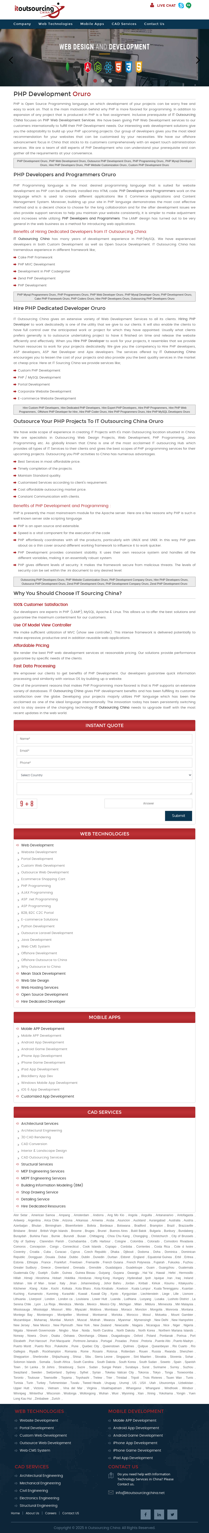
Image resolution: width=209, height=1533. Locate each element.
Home (15, 1513)
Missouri (56, 1309)
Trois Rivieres (152, 1377)
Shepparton (21, 1356)
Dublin (85, 1257)
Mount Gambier (182, 1315)
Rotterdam (128, 1351)
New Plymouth (63, 1325)
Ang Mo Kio (115, 1215)
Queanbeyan (160, 1346)
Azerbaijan (20, 1225)
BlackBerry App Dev (37, 1076)
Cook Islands (92, 1246)
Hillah (17, 1278)
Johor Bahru (112, 1283)
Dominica (171, 1252)
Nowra (31, 1336)
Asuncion (123, 1220)
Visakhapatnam (111, 1388)
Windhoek (171, 1388)
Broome (76, 1231)
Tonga (169, 1372)
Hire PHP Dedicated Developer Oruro (59, 308)
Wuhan (103, 1393)
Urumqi (124, 1383)
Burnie (55, 1236)
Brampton (156, 1225)
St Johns (48, 1367)
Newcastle (121, 1325)
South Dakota (106, 1362)
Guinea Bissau (85, 1273)
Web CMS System (35, 946)
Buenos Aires (119, 1231)
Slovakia (160, 1356)
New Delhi (161, 1320)
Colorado (153, 1241)
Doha (157, 1252)
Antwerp (18, 1220)
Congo (54, 1246)
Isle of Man (35, 1283)
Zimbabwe (41, 1398)
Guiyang (104, 1273)
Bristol (33, 1231)
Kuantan (187, 1288)
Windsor (187, 1388)
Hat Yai (148, 1273)
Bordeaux (106, 1225)
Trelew (97, 1377)
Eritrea (188, 1257)
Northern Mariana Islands (176, 1330)
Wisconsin (53, 1393)
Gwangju (133, 1273)
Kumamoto (35, 1294)
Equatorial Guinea (160, 1257)
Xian (141, 1393)
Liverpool (35, 1299)
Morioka (116, 1315)
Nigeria (188, 1325)
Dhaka (114, 1252)
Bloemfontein (74, 1225)
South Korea (127, 1362)
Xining (151, 1393)
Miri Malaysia (184, 1304)
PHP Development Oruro (32, 161)
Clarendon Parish (52, 1241)
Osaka (55, 1336)
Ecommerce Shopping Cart (43, 879)
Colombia (136, 1241)
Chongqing (140, 1236)
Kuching (18, 1294)
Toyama (66, 1377)
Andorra (98, 1215)
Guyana (118, 1273)
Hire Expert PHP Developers (119, 407)
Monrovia (172, 1309)
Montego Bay (22, 1315)
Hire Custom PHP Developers (41, 407)
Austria (188, 1220)
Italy (62, 1283)
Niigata (18, 1330)
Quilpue (143, 1346)
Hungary (118, 1278)
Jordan (129, 1283)
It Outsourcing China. (103, 1528)
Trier (109, 1377)
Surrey (174, 1367)
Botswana (123, 1225)
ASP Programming (36, 906)
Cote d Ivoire (183, 1246)
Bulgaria (155, 1231)
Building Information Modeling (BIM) (52, 1185)
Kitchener (19, 1288)
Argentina (34, 1220)
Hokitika (70, 1278)
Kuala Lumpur (140, 1288)
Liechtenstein (149, 1294)
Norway (18, 1336)
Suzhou (188, 1367)
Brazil (171, 1225)
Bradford (140, 1225)
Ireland (188, 1278)
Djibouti (128, 1252)
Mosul (147, 1315)
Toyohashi (82, 1377)
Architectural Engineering (41, 1130)
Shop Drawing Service (39, 1192)
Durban (112, 1257)
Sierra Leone (103, 1356)
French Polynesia (138, 1262)
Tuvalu (74, 1383)
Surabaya (131, 1367)
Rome (85, 1351)
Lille (176, 1294)
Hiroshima (42, 1278)
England (138, 1257)
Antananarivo (164, 1215)
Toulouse (33, 1377)
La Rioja (49, 1304)
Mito (69, 1309)
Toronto (18, 1377)
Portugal (106, 1341)
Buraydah (19, 1236)
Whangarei (153, 1388)
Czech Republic (95, 1252)
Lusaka (159, 1299)
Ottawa (102, 1336)
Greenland (62, 1267)
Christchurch (159, 1236)
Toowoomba (185, 1372)
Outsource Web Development (45, 872)
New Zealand (102, 1325)
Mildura (150, 1304)
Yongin (180, 1393)
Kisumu (169, 1283)
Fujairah (159, 1262)
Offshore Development (39, 953)
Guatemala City (23, 1273)
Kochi (55, 1288)
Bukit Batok (138, 1231)
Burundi (69, 1236)
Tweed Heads (92, 1383)
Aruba (110, 1220)
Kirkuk (156, 1283)
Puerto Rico (43, 1346)
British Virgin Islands (54, 1231)
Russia (156, 1351)
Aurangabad (157, 1220)
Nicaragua (153, 1325)
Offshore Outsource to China (44, 960)
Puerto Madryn (183, 1341)
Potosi (134, 1341)
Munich (69, 1320)
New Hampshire (182, 1320)
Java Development (36, 940)
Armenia (97, 1220)
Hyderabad (134, 1278)
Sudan (93, 1367)
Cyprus (75, 1252)
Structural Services (37, 1164)
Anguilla (146, 1215)
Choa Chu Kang (118, 1236)
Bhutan (36, 1225)
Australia (175, 1220)
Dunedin (98, 1257)
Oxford (138, 1336)
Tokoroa (143, 1372)
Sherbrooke (40, 1356)
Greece (46, 1267)
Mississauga (21, 1309)
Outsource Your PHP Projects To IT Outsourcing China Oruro (88, 421)
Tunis (189, 1377)
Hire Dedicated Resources (43, 1206)
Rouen (143, 1351)
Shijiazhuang (60, 1356)
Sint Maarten (142, 1356)
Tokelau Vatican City (119, 1372)
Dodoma (143, 1252)
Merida (79, 1304)
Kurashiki (68, 1294)
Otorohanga (86, 1336)
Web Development (37, 845)
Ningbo (63, 1330)
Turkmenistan (58, 1383)
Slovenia (175, 1356)
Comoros (19, 1246)
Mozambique (22, 1320)
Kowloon (122, 1288)
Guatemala (186, 1267)
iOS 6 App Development (40, 1089)
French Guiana (113, 1262)
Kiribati (143, 1283)
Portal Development (37, 859)
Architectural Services (39, 1124)
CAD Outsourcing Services (42, 1157)
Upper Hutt (21, 1388)
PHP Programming (36, 886)
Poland (151, 1336)
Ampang (64, 1215)
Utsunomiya (167, 1383)
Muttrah (95, 1320)
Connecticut (71, 1246)
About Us (32, 1513)
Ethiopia (32, 1262)
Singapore (123, 1356)
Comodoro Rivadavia (178, 1241)
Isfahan (18, 1283)
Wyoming (128, 1393)
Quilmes (128, 1346)
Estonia (18, 1262)
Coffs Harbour (100, 1241)
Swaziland (20, 1372)
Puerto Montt (22, 1346)
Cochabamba (77, 1241)
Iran (170, 1278)
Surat (145, 1367)
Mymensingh (142, 1320)
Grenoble (95, 1267)
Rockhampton (51, 1351)
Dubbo (73, 1257)
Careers (50, 1513)
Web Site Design (35, 980)
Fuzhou (188, 1262)
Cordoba (126, 1246)
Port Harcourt (38, 1341)
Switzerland (54, 1372)
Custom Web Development (43, 865)
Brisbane (19, 1231)
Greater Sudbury (25, 1267)
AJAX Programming (37, 892)
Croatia (34, 1252)
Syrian (96, 1372)
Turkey (40, 1383)
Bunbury (169, 1231)
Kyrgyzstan (129, 1294)
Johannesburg (90, 1283)
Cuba (47, 1252)
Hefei (172, 1273)
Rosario (98, 1351)
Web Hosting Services (39, 987)
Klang (33, 1288)
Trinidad (121, 1377)
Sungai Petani (111, 1367)
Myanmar (124, 1320)
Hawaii (160, 1273)
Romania (71, 1351)
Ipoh (148, 1278)
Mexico (92, 1304)
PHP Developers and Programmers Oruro (64, 175)
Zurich (56, 1398)
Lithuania (19, 1299)
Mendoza (65, 1304)
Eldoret (125, 1257)
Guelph (43, 1273)
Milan (138, 1304)
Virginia (92, 1388)
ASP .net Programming (39, 899)
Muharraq (40, 1320)
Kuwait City (99, 1294)
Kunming (52, 1294)
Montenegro (45, 1315)
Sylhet (84, 1372)
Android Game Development (44, 1049)
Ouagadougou (120, 1336)
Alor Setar (20, 1215)
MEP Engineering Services (42, 1171)
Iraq (178, 1278)
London (50, 1299)
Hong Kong (102, 1278)
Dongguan (35, 1257)
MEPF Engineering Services (43, 1178)
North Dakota (126, 1330)
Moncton (141, 1309)
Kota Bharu (83, 1288)
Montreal (82, 1315)
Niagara (137, 1325)
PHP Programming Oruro (148, 161)
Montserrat (100, 1315)
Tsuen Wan (174, 1377)
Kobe (44, 1288)
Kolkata (67, 1288)
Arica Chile (51, 1220)
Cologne (120, 1241)
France (46, 1262)
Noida (86, 1330)
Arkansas (82, 1220)
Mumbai (55, 1320)
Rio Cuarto (179, 1346)
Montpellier (64, 1315)
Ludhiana (130, 1299)
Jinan (73, 1283)
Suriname (159, 1367)
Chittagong (97, 1236)
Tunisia (18, 1383)
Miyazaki (81, 1309)
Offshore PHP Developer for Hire (58, 411)
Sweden (36, 1372)
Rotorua (112, 1351)
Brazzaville (186, 1225)
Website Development (39, 852)
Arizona (67, 1220)
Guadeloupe (134, 1267)
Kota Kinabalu (103, 1288)
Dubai (62, 1257)
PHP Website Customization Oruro (106, 165)
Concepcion (37, 1246)
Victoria (39, 1388)
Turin (29, 1383)
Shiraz (77, 1356)
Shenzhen (186, 1351)
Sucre (81, 1367)
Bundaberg (186, 1231)
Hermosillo (186, 1273)
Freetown (76, 1262)
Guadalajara (113, 1267)
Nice (166, 1325)
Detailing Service (35, 1199)
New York (83, 1325)
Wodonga (70, 1393)
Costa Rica (162, 1246)
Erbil (178, 1257)
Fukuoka (174, 1262)
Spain (177, 1362)
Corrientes (143, 1246)
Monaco (126, 1309)
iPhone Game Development (43, 1062)
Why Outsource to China (41, 966)
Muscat (82, 1320)
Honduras (84, 1278)
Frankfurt (60, 1262)
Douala (50, 1257)
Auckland (139, 1220)
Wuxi (115, 1393)
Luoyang (145, 1299)
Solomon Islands (24, 1362)
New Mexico (41, 1325)
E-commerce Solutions (39, 919)
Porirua (181, 1336)
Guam (150, 1267)
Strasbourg (66, 1367)
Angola (132, 1215)
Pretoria (146, 1341)
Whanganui (133, 1388)
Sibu (88, 1356)
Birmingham (53, 1225)
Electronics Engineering (39, 1498)
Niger (176, 1325)
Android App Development (42, 1042)
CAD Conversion (34, 1144)
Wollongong (88, 1393)
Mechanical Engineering (40, 1483)
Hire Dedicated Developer (43, 1001)
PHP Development (52, 94)
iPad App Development (40, 1069)
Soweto (165, 1362)
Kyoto (114, 1294)
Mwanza (109, 1320)
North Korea (146, 1330)
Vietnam (53, 1388)
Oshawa (69, 1336)
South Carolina (83, 1362)
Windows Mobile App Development (49, 1083)
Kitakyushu (186, 1283)
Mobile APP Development (42, 1029)
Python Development (38, 926)
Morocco (132, 1315)
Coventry (19, 1252)
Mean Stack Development (43, 973)
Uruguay (110, 1383)
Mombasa (111, 1309)
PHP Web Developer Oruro (106, 294)
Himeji (28, 1278)
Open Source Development (44, 994)
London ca (65, 1299)
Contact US (70, 1513)
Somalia (44, 1362)
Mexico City (108, 1304)
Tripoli (135, 1377)
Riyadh (33, 1351)
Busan (82, 1236)
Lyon (37, 1304)
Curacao (60, 1252)
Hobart (56, 1278)
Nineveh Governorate (40, 1330)
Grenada (79, 1267)
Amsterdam (81, 1215)
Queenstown (111, 1346)
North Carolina (103, 1330)
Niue (75, 1330)
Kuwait (82, 1294)
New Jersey (21, 1325)
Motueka (161, 1315)
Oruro (43, 1336)
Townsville (50, 1377)
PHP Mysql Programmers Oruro (36, 294)
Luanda (115, 1299)
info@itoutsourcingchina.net (140, 1493)
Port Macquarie (60, 1341)
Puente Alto (162, 1341)
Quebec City (90, 1346)
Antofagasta (185, 1215)
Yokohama (166, 1393)
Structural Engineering (38, 1506)
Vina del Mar (72, 1388)
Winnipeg (19, 1393)
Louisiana (82, 1299)
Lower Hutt (99, 1299)
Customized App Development (47, 1096)
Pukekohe (61, 1346)
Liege (165, 1294)
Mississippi (40, 1309)
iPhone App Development (41, 1056)
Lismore (188, 1294)
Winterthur (36, 1393)
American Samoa (43, 1215)
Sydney (71, 1372)
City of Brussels (182, 1236)
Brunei (102, 1231)
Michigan (125, 1304)
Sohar (189, 1356)
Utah (152, 1383)
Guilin (55, 1273)
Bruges (90, 1231)
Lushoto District (178, 1299)
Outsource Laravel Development (47, 933)
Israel (52, 1283)
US (134, 1383)
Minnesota (165, 1304)
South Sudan (148, 1362)
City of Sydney (24, 1241)
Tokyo (156, 1372)
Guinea (67, 1273)
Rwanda (170, 1351)
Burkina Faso (39, 1236)
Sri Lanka (31, 1367)
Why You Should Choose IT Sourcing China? (67, 593)
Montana (187, 1309)
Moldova (95, 1309)
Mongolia (156, 1309)
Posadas (121, 1341)
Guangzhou (166, 1267)
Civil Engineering (34, 1491)
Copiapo (110, 1246)
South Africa (62, 1362)
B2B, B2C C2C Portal (37, 913)
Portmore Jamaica (85, 1341)
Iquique (159, 1278)
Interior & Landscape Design (44, 1150)
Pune (74, 1346)
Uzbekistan (185, 1383)
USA (143, 1383)
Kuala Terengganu (166, 1288)
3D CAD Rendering (36, 1137)
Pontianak (166, 1336)
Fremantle (92, 1262)
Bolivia (91, 1225)
